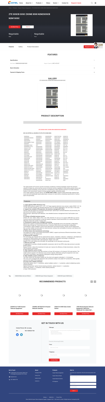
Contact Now (54, 360)
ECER (78, 399)
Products (15, 8)
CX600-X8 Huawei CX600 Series (64, 276)
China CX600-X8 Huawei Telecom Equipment (34, 399)
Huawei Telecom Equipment (24, 8)
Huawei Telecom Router (57, 375)
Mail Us (28, 27)
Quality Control (38, 378)
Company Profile (38, 372)
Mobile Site (51, 397)
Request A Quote (90, 46)
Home (10, 8)
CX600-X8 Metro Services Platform (23, 276)
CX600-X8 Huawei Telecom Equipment (44, 276)
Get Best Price (14, 27)
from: (50, 344)
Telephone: (52, 352)
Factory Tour (37, 375)
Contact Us (37, 381)
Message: (51, 327)
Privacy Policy (59, 397)
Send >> (73, 390)
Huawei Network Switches (57, 378)
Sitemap (45, 397)
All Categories (55, 381)
